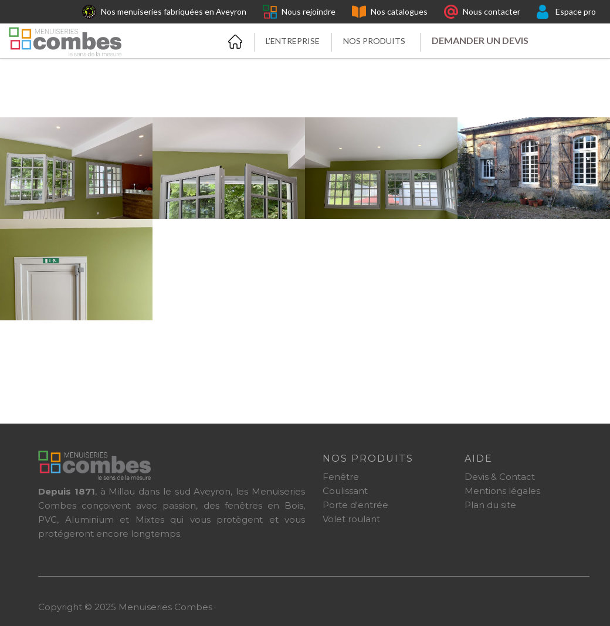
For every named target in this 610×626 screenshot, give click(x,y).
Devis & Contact (500, 476)
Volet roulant (351, 519)
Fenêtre (341, 476)
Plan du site (490, 504)
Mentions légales (502, 490)
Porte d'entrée (355, 504)
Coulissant (345, 490)
